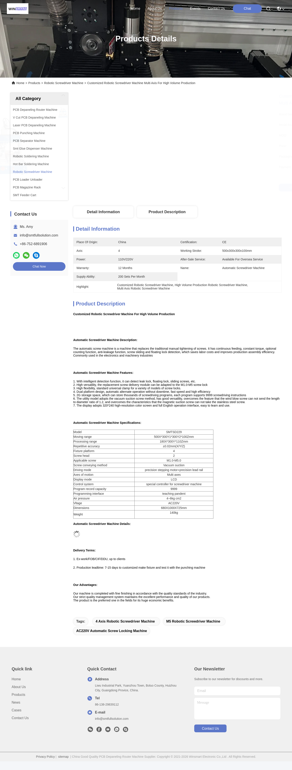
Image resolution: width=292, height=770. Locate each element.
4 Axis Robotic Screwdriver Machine (125, 621)
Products (34, 83)
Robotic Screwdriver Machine (63, 83)
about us (155, 8)
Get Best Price (222, 187)
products (176, 8)
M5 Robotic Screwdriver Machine (193, 621)
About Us (19, 687)
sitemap (63, 756)
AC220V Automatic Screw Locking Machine (111, 631)
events (195, 8)
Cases (16, 710)
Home (135, 8)
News (16, 702)
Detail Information (103, 212)
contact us (216, 8)
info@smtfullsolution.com (39, 235)
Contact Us (20, 718)
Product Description (167, 212)
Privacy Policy (45, 756)
